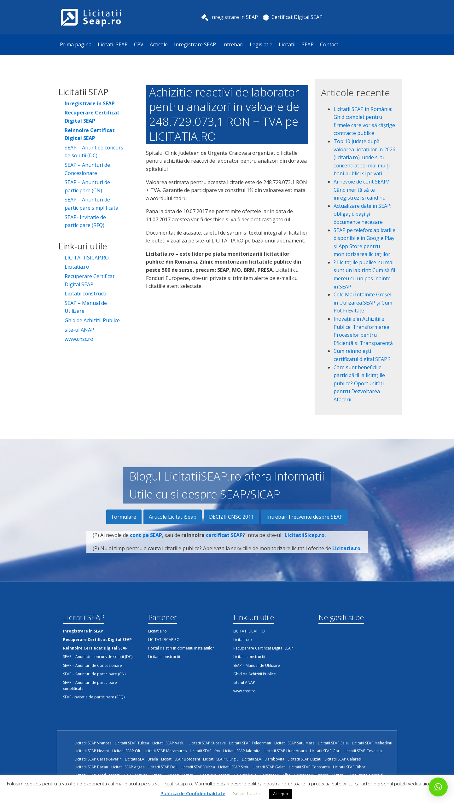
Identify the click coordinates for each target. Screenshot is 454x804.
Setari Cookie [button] (247, 793)
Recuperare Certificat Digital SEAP (89, 280)
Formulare (124, 516)
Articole (159, 44)
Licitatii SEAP (113, 44)
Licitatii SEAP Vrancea (93, 743)
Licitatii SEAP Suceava (207, 743)
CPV (138, 44)
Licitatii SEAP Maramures (165, 751)
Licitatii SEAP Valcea (198, 767)
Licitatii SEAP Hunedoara (285, 751)
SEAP (308, 44)
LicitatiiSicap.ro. (305, 539)
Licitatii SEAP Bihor (349, 767)
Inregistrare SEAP (195, 44)
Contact (329, 44)
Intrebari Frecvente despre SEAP (304, 516)
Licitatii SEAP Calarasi (343, 759)
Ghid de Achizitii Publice (92, 320)
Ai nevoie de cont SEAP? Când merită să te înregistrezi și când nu (361, 189)
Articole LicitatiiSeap (172, 516)
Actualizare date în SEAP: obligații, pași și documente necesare (362, 213)
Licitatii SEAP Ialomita (241, 751)
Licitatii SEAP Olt (126, 751)
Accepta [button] (280, 793)
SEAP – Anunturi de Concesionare (87, 169)
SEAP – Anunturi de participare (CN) (87, 186)
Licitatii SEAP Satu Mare (294, 743)
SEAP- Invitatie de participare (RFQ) (85, 221)
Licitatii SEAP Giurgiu (221, 759)
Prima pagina (75, 44)
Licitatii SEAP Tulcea (132, 743)
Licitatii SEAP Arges (127, 767)
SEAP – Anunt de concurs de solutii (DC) (94, 151)
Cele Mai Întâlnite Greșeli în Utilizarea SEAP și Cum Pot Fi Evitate (363, 302)
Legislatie (261, 44)
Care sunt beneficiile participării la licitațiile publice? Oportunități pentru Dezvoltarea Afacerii (359, 383)
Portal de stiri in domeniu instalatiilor (181, 648)
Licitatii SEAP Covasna (363, 751)
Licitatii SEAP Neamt (91, 751)
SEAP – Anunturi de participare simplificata (91, 203)
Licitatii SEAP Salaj (333, 743)
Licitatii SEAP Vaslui (168, 743)
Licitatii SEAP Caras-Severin (98, 759)
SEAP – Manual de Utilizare (86, 307)
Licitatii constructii (86, 293)
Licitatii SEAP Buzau (304, 759)
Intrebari (232, 44)
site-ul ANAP (79, 329)
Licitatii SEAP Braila (141, 759)
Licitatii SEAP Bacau (91, 767)
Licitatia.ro (77, 266)
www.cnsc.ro (79, 338)
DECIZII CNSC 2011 (231, 516)
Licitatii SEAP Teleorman (250, 743)
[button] (438, 787)
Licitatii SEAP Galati (269, 767)
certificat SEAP (224, 539)
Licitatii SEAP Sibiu (233, 767)
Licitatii (287, 44)
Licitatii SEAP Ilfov (205, 751)
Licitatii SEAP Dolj (163, 767)
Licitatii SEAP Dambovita (263, 759)
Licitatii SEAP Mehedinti (372, 743)
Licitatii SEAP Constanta (309, 767)
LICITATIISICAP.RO (87, 257)
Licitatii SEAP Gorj (325, 751)
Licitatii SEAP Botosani (180, 759)
